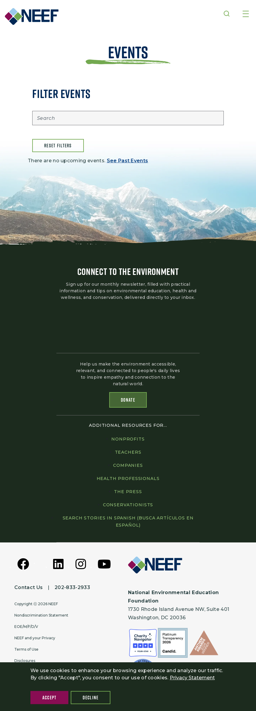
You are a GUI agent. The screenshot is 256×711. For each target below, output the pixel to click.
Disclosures (24, 660)
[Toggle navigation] (245, 14)
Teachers (128, 452)
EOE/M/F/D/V (26, 626)
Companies (128, 465)
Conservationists (128, 504)
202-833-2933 (72, 587)
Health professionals (128, 478)
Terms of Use (26, 649)
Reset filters (58, 145)
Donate (128, 400)
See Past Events (127, 160)
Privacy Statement (192, 678)
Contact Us (28, 587)
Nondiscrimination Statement (41, 615)
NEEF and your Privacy (34, 638)
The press (128, 491)
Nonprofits (127, 439)
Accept (49, 697)
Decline (90, 697)
